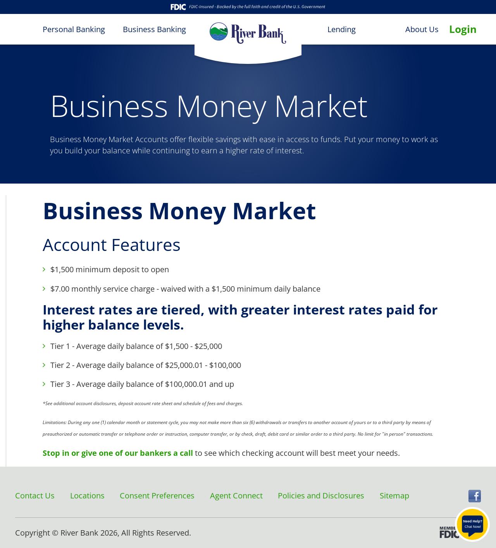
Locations (87, 495)
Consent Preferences (157, 495)
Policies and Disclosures (321, 495)
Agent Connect (236, 495)
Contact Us (35, 495)
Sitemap (394, 495)
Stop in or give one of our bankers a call (118, 453)
